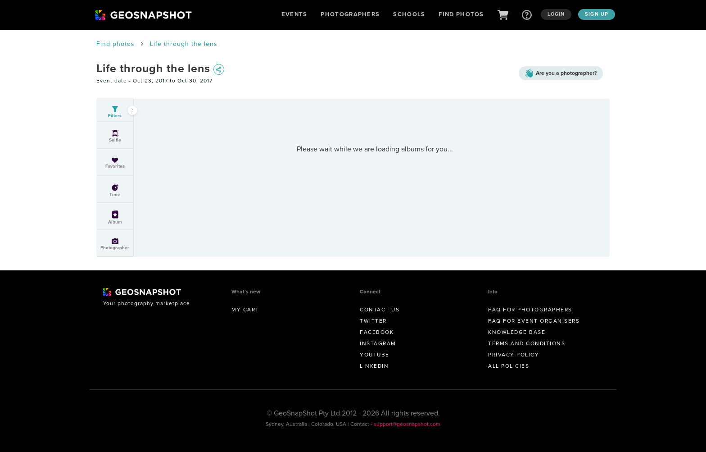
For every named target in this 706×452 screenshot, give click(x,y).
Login (556, 14)
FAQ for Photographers (530, 310)
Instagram (378, 343)
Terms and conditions (526, 343)
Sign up (596, 14)
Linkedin (374, 366)
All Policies (508, 366)
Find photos (115, 44)
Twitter (373, 321)
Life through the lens (183, 44)
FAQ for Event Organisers (533, 321)
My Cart (245, 310)
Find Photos (461, 14)
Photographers (350, 14)
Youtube (374, 355)
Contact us (379, 310)
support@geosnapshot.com (407, 424)
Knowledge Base (516, 332)
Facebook (377, 332)
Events (294, 14)
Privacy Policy (513, 355)
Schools (409, 14)
